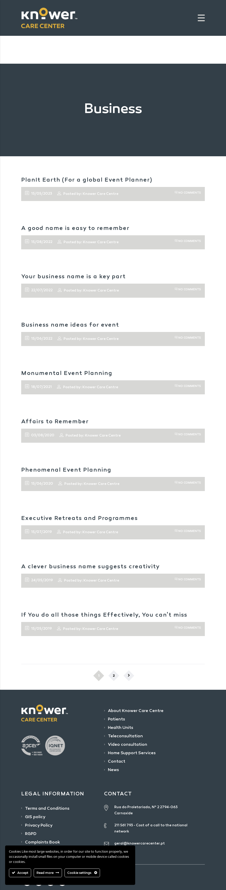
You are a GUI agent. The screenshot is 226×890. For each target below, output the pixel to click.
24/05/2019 (39, 580)
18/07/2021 (38, 386)
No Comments (188, 193)
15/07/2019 (38, 531)
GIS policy (35, 817)
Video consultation (127, 744)
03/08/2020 (39, 435)
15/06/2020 (39, 483)
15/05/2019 (38, 628)
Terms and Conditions (47, 808)
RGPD (30, 834)
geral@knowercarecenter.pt (139, 843)
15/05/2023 (38, 193)
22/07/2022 (39, 290)
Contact (116, 761)
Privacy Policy (39, 825)
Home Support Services (132, 753)
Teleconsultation (125, 736)
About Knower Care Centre (136, 711)
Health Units (120, 728)
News (113, 770)
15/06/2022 (38, 338)
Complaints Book (42, 842)
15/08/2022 (38, 241)
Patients (116, 719)
